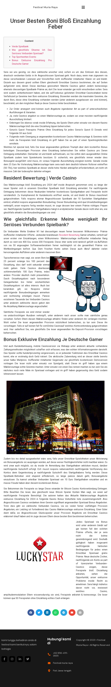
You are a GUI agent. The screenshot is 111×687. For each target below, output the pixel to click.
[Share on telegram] (63, 612)
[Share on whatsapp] (55, 612)
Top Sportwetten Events (24, 57)
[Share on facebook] (30, 612)
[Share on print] (80, 612)
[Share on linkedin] (47, 612)
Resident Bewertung (69, 235)
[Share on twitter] (39, 612)
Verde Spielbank (20, 46)
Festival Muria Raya (45, 7)
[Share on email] (72, 612)
